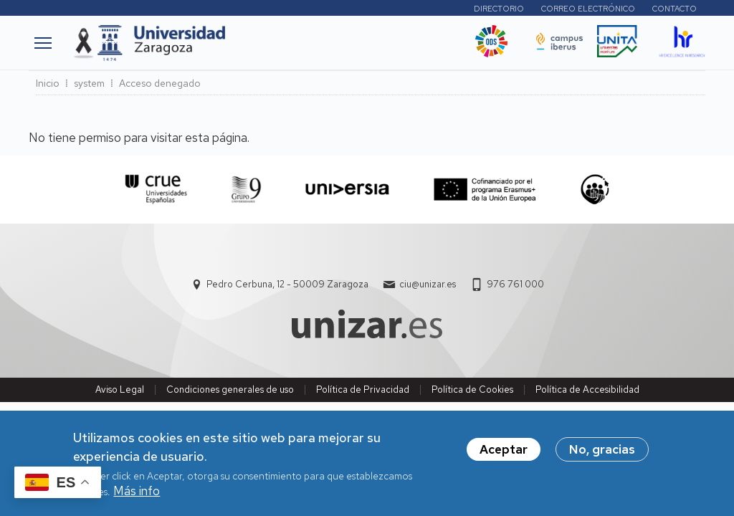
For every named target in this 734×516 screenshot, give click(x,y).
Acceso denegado (160, 83)
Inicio (47, 83)
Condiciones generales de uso (230, 389)
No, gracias (602, 455)
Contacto (674, 9)
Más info (136, 497)
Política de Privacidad (362, 389)
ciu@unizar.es (427, 284)
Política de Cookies (472, 389)
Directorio (499, 9)
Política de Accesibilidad (587, 389)
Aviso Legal (119, 389)
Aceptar (504, 455)
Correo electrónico (588, 9)
